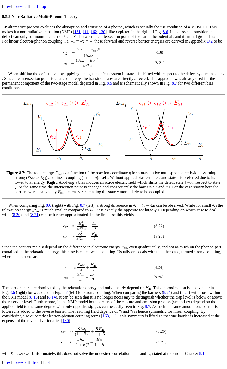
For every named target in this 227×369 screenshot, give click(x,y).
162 (94, 31)
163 (106, 316)
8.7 (174, 83)
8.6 (165, 31)
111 (86, 31)
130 (102, 31)
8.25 (185, 292)
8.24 (166, 292)
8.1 (201, 353)
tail (35, 6)
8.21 (35, 214)
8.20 (16, 214)
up (44, 6)
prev (7, 6)
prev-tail (22, 6)
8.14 (52, 297)
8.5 (109, 83)
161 (77, 31)
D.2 (210, 41)
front (37, 362)
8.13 (34, 297)
